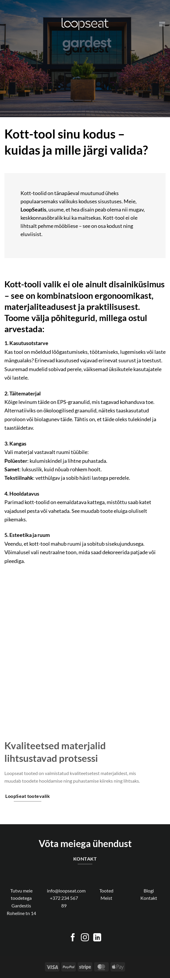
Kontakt (148, 898)
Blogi (149, 890)
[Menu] (162, 24)
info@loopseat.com (66, 890)
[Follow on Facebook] (73, 938)
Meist (106, 898)
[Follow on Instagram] (85, 938)
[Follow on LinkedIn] (97, 938)
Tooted (106, 890)
